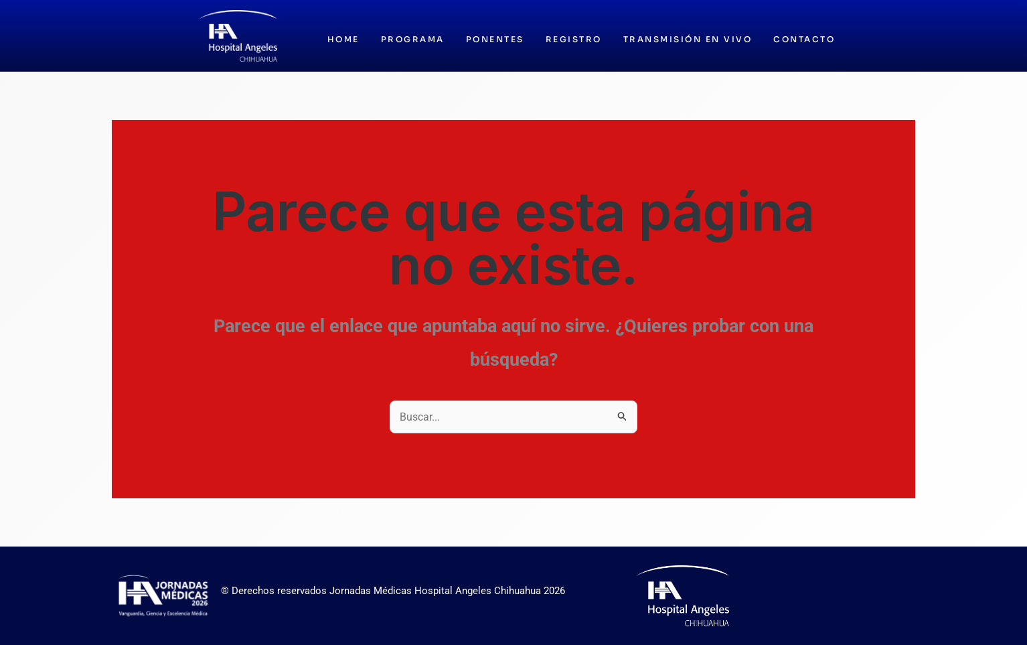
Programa (413, 39)
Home (343, 39)
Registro (574, 39)
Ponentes (495, 39)
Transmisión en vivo (688, 39)
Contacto (804, 39)
